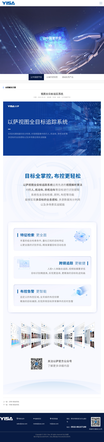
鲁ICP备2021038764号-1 (42, 437)
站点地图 (66, 434)
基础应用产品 (67, 77)
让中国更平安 (36, 77)
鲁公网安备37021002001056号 (60, 437)
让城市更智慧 (52, 77)
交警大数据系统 (14, 402)
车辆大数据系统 (14, 405)
